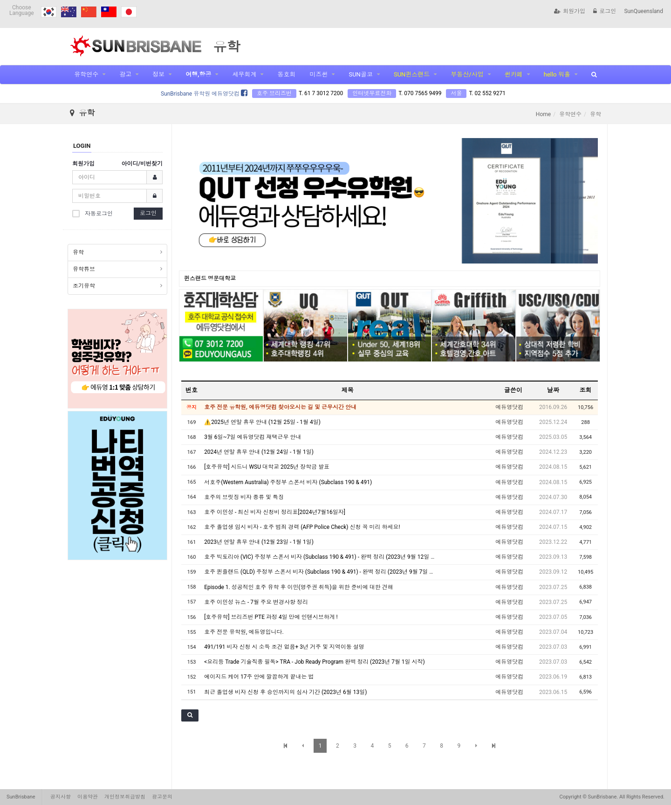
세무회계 (244, 74)
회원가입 (569, 11)
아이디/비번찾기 (142, 163)
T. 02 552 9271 (487, 93)
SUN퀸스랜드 (412, 74)
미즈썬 (318, 74)
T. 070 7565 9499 (419, 93)
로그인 (604, 11)
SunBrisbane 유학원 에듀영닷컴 (204, 93)
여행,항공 (198, 74)
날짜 (553, 390)
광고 (125, 74)
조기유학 (84, 286)
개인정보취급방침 (124, 797)
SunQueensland (643, 11)
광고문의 (162, 797)
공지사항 (60, 797)
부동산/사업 (467, 74)
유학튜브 (84, 269)
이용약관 (87, 797)
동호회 (286, 74)
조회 (586, 390)
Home (543, 114)
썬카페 (514, 74)
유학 (78, 252)
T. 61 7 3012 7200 (321, 93)
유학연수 (86, 74)
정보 (158, 74)
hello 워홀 (557, 74)
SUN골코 (360, 74)
